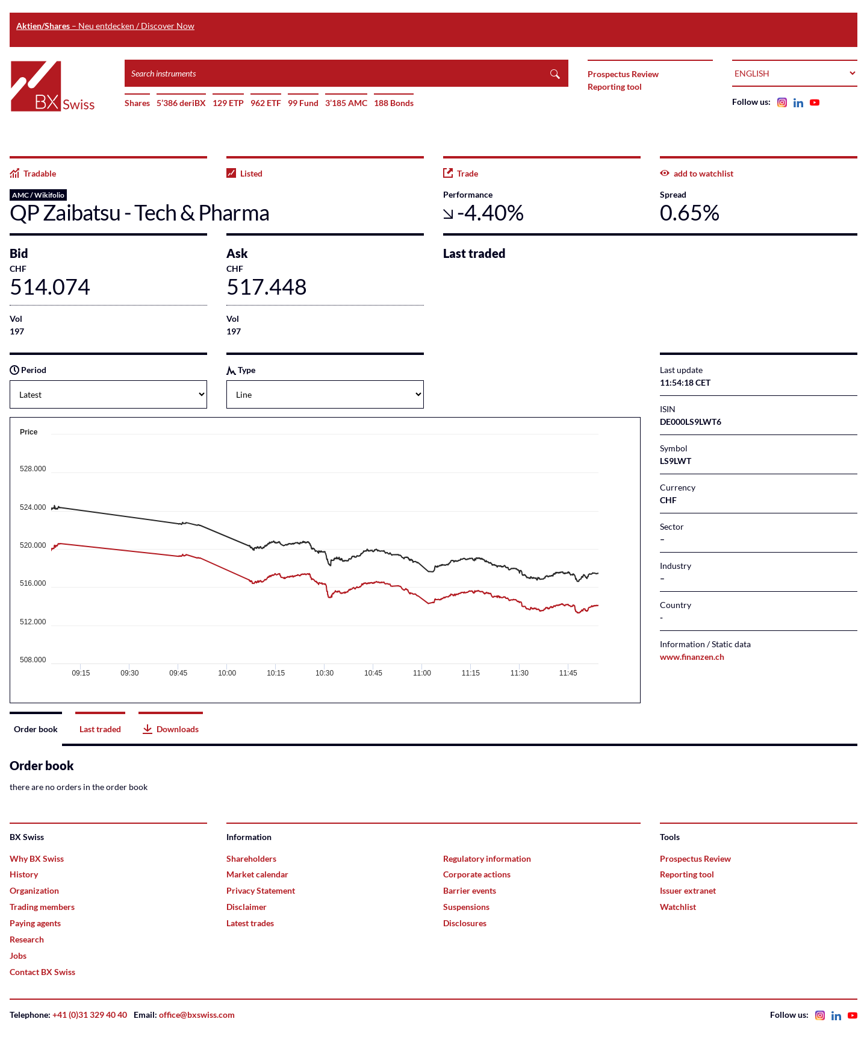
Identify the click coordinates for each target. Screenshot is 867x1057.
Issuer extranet (688, 890)
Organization (34, 890)
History (24, 874)
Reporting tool (615, 86)
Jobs (18, 955)
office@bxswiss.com (197, 1014)
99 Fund (303, 103)
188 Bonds (394, 103)
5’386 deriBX (181, 103)
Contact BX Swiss (42, 972)
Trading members (42, 907)
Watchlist (678, 907)
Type (240, 370)
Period (28, 370)
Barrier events (469, 890)
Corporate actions (477, 874)
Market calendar (257, 874)
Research (27, 939)
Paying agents (35, 923)
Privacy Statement (260, 890)
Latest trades (250, 923)
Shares (137, 103)
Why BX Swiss (37, 858)
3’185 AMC (346, 103)
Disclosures (464, 923)
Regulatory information (487, 858)
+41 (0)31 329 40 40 (89, 1014)
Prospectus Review (623, 74)
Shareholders (251, 858)
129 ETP (228, 103)
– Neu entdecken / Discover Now (105, 25)
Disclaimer (246, 907)
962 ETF (265, 103)
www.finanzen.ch (692, 656)
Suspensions (466, 907)
